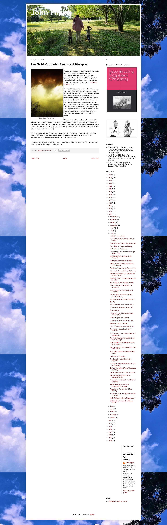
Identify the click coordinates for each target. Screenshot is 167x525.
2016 (110, 203)
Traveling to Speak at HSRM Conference (123, 271)
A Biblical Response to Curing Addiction (122, 372)
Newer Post (35, 158)
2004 (110, 440)
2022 (110, 186)
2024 (110, 180)
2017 (110, 200)
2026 (110, 175)
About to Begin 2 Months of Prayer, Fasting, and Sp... (121, 295)
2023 (110, 183)
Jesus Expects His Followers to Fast (121, 283)
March (112, 412)
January (113, 417)
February (113, 414)
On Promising (114, 310)
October (113, 222)
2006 (110, 435)
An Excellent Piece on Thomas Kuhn (121, 305)
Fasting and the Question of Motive (121, 261)
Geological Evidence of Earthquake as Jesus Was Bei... (122, 343)
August (112, 228)
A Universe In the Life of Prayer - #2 (121, 308)
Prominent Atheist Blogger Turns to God (122, 268)
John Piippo (51, 12)
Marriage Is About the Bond (118, 323)
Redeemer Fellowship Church (117, 501)
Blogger (92, 514)
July (111, 231)
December (113, 217)
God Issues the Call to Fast (118, 249)
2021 (110, 189)
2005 (110, 438)
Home (65, 158)
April (112, 409)
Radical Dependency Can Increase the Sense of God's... (122, 274)
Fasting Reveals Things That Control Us (122, 243)
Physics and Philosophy (117, 356)
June (112, 233)
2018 (110, 197)
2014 (110, 208)
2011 (110, 421)
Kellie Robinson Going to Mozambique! (122, 398)
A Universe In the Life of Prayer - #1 (121, 320)
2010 (110, 424)
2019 (110, 194)
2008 (110, 429)
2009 (110, 426)
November (113, 219)
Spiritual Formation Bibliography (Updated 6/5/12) (120, 376)
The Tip (112, 302)
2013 (110, 211)
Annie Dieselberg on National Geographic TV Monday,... (119, 385)
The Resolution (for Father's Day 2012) (122, 299)
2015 (110, 206)
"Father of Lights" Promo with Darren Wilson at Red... (121, 314)
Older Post (95, 158)
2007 (110, 432)
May (111, 406)
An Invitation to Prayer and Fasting (121, 246)
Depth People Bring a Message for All (122, 326)
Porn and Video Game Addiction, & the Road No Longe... (122, 339)
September (114, 225)
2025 (110, 178)
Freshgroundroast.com (117, 236)
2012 (110, 214)
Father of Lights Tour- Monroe (119, 318)
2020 (110, 192)
